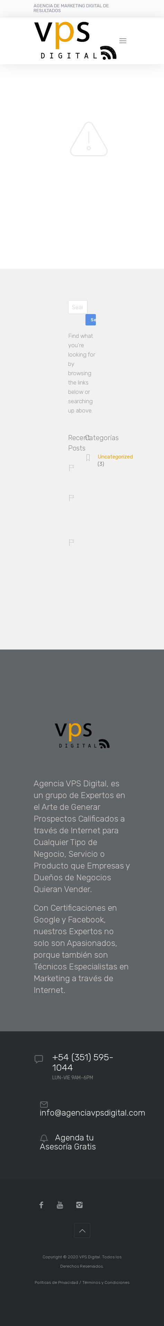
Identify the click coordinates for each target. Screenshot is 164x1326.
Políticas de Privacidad (56, 1282)
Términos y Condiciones (105, 1282)
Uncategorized (115, 457)
